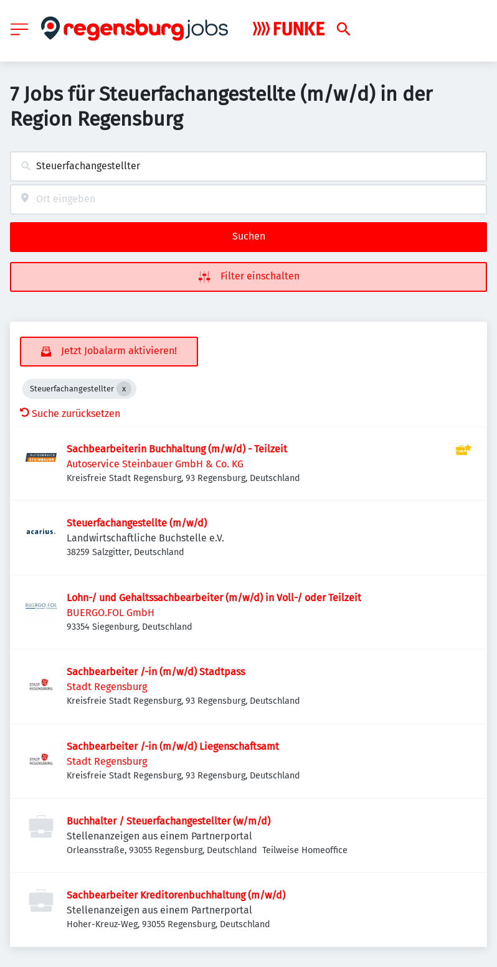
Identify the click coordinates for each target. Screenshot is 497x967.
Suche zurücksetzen (70, 413)
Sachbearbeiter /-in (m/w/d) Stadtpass (156, 672)
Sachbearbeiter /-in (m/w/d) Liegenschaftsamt (173, 746)
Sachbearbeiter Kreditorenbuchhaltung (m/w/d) (176, 895)
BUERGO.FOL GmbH (110, 613)
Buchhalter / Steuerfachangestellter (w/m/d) (168, 821)
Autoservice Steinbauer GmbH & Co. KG (155, 464)
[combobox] (248, 166)
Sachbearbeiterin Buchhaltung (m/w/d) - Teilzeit (177, 449)
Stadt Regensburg (107, 687)
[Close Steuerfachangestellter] (123, 388)
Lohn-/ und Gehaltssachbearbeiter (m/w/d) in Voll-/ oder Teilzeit (214, 598)
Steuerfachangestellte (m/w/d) (137, 523)
